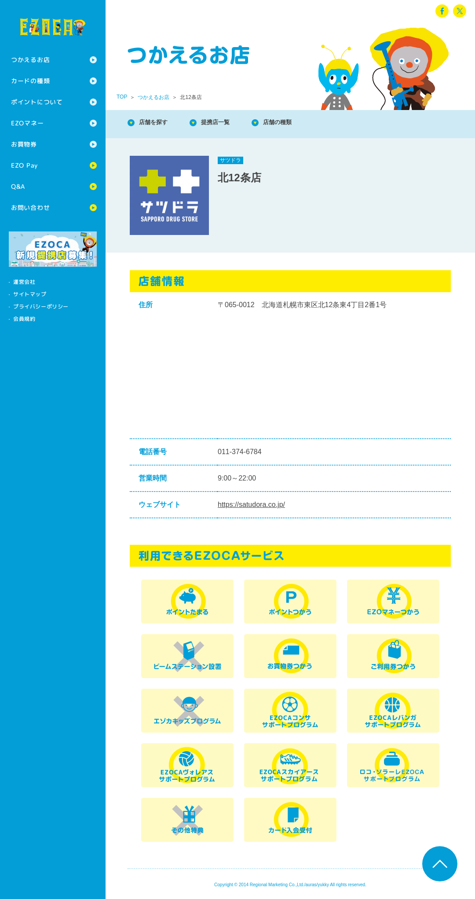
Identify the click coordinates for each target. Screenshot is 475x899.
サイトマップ (30, 294)
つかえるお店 (30, 59)
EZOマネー (27, 123)
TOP (122, 97)
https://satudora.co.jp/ (251, 504)
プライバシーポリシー (41, 306)
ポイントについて (37, 102)
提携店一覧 (228, 123)
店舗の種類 (299, 123)
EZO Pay (24, 165)
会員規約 (24, 319)
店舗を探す (158, 123)
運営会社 (24, 282)
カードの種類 (30, 81)
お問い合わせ (30, 207)
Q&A (18, 186)
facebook (442, 11)
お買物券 (24, 144)
